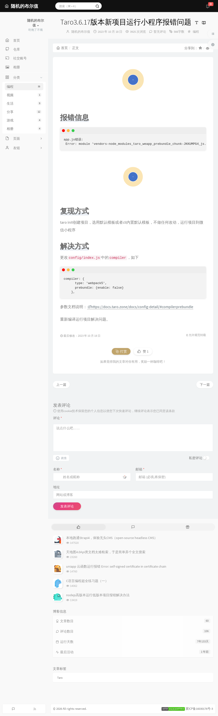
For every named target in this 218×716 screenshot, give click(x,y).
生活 (24, 103)
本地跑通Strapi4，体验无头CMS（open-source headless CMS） (111, 538)
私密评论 (195, 458)
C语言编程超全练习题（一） (87, 581)
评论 (57, 418)
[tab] (78, 527)
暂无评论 (160, 32)
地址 (56, 487)
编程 (24, 86)
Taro (60, 677)
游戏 (24, 120)
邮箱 (140, 469)
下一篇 (205, 384)
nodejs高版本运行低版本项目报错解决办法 (98, 595)
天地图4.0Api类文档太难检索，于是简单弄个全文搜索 (105, 552)
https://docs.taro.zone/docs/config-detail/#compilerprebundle (140, 306)
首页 (62, 48)
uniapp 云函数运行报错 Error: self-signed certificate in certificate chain (116, 566)
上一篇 (61, 384)
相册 (24, 129)
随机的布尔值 (80, 32)
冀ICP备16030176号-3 (199, 709)
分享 (24, 112)
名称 (57, 469)
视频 (24, 95)
